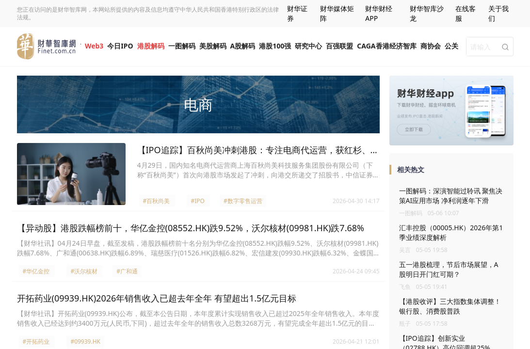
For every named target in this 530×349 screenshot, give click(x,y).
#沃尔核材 (83, 271)
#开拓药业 (36, 341)
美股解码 (212, 45)
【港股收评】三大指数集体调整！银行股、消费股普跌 (450, 306)
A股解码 (243, 45)
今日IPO (120, 45)
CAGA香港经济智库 (386, 45)
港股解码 (150, 45)
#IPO (197, 201)
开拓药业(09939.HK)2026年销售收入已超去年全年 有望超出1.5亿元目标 (157, 298)
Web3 (94, 45)
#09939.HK (85, 341)
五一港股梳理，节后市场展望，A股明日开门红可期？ (448, 269)
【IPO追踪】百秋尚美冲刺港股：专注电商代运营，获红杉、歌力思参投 (258, 150)
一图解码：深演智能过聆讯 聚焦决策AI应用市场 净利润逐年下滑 (451, 195)
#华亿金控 (36, 271)
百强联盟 (339, 45)
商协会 (430, 45)
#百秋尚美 (156, 201)
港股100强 (275, 45)
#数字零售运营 (243, 201)
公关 (451, 45)
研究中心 (308, 45)
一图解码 (181, 45)
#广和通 (127, 271)
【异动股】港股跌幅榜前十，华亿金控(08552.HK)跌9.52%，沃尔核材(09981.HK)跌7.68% (191, 228)
